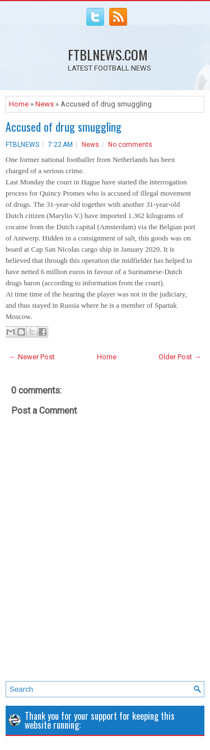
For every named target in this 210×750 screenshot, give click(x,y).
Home (19, 104)
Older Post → (179, 357)
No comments (130, 145)
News (44, 104)
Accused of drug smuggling (64, 126)
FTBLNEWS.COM (108, 54)
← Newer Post (32, 357)
